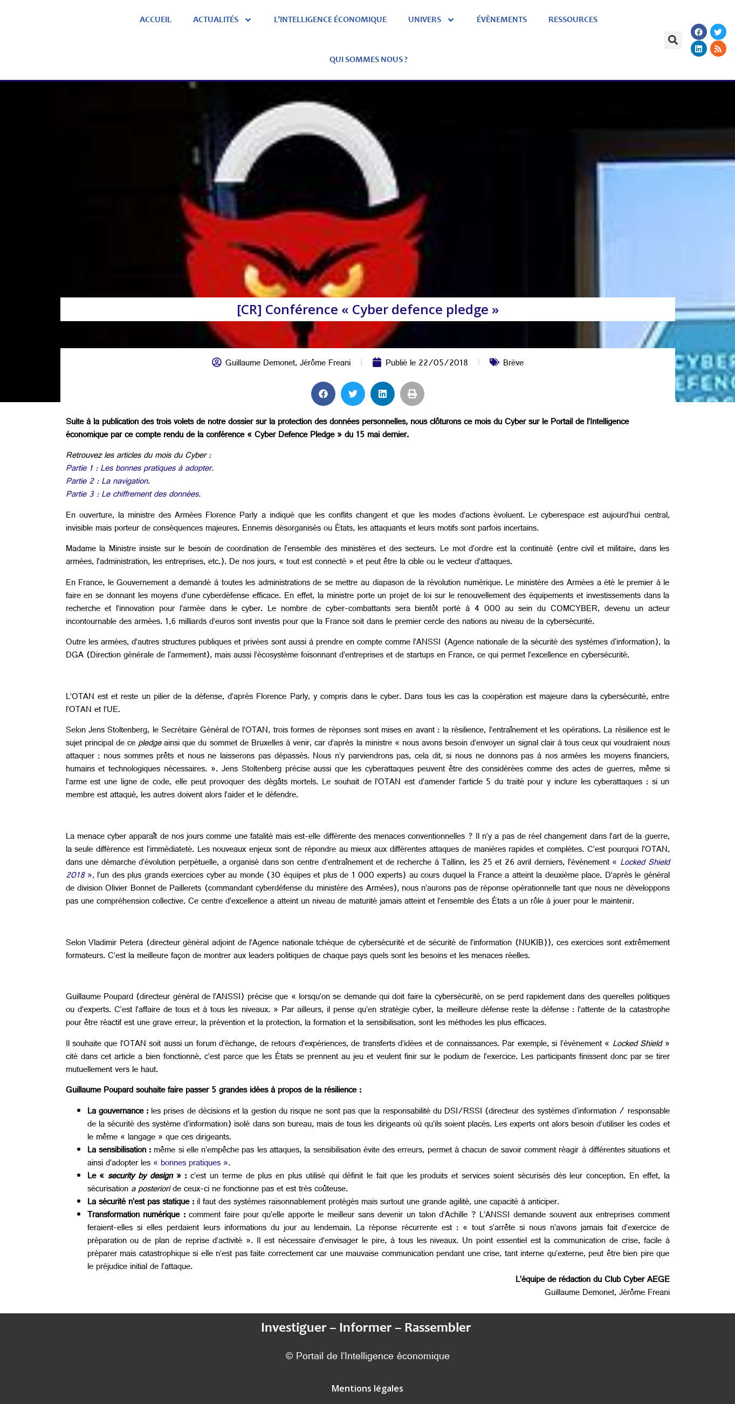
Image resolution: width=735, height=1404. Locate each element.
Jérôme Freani (325, 364)
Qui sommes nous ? (368, 60)
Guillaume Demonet (260, 364)
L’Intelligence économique (330, 20)
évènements (502, 20)
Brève (513, 364)
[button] (673, 40)
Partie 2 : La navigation (107, 482)
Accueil (155, 20)
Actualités (222, 20)
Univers (431, 20)
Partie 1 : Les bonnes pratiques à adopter (138, 469)
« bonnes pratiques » (190, 1164)
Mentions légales (367, 1388)
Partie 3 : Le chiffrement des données (132, 495)
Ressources (572, 20)
